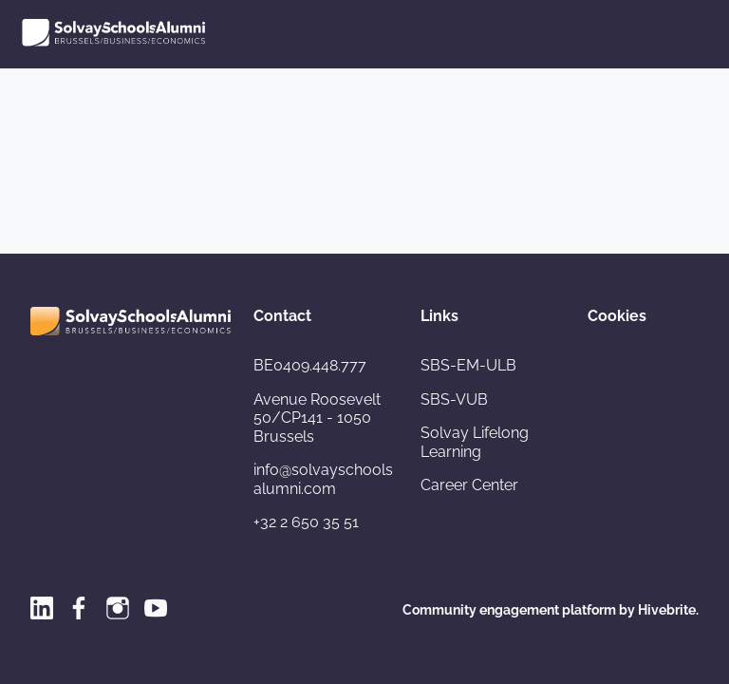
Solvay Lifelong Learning (475, 442)
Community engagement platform (509, 610)
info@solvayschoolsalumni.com (323, 479)
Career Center (469, 485)
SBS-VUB (454, 399)
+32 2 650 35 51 (306, 522)
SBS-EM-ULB (468, 365)
